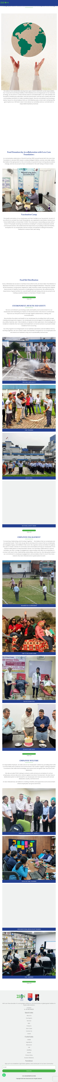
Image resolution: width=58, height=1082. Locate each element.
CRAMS (29, 1039)
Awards (29, 1052)
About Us (29, 1015)
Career (29, 1033)
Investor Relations (29, 1058)
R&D (29, 1023)
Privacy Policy (29, 1055)
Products (29, 1026)
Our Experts (29, 1018)
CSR (29, 1047)
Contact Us (29, 1031)
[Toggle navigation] (57, 3)
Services (29, 1021)
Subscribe (29, 1071)
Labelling (29, 1050)
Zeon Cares (29, 1028)
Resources (29, 1045)
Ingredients (29, 1042)
